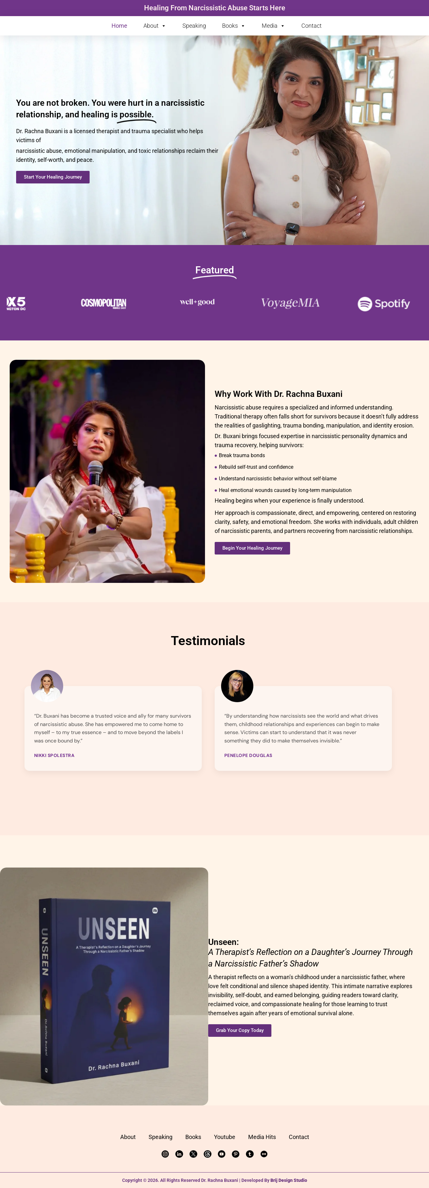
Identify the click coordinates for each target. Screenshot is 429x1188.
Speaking (194, 25)
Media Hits (262, 1137)
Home (119, 25)
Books (234, 25)
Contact (311, 25)
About (154, 25)
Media (273, 25)
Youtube (224, 1137)
